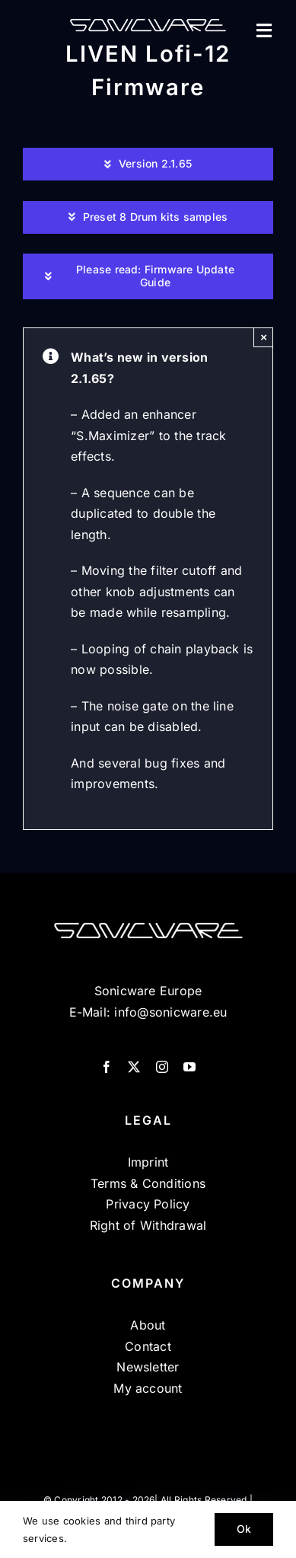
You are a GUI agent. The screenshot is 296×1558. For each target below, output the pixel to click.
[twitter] (134, 1067)
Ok (244, 1528)
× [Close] (263, 336)
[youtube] (189, 1067)
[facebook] (106, 1067)
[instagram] (162, 1067)
